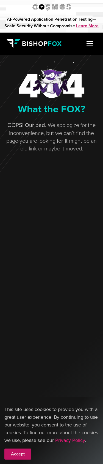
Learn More (87, 26)
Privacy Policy (70, 440)
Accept (18, 454)
